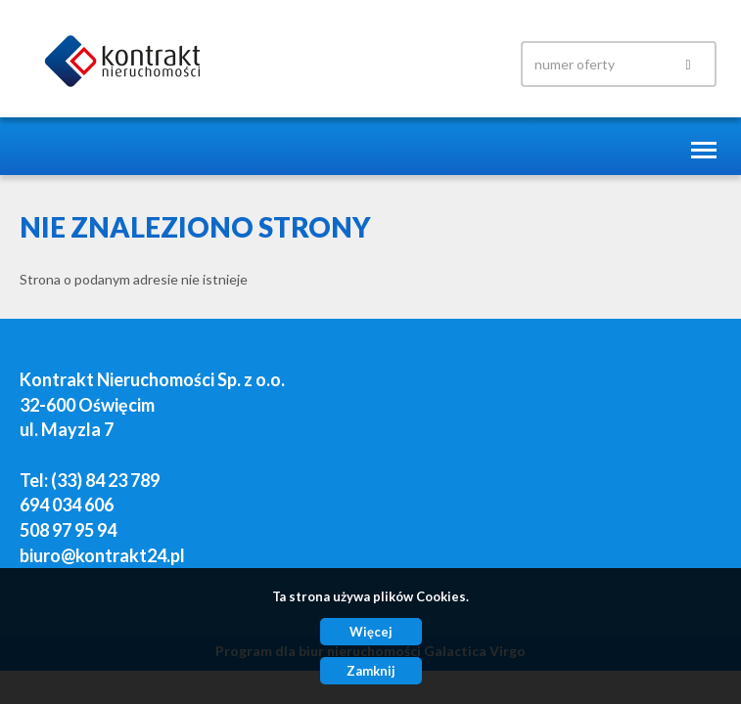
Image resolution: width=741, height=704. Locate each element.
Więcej (371, 631)
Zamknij (371, 671)
